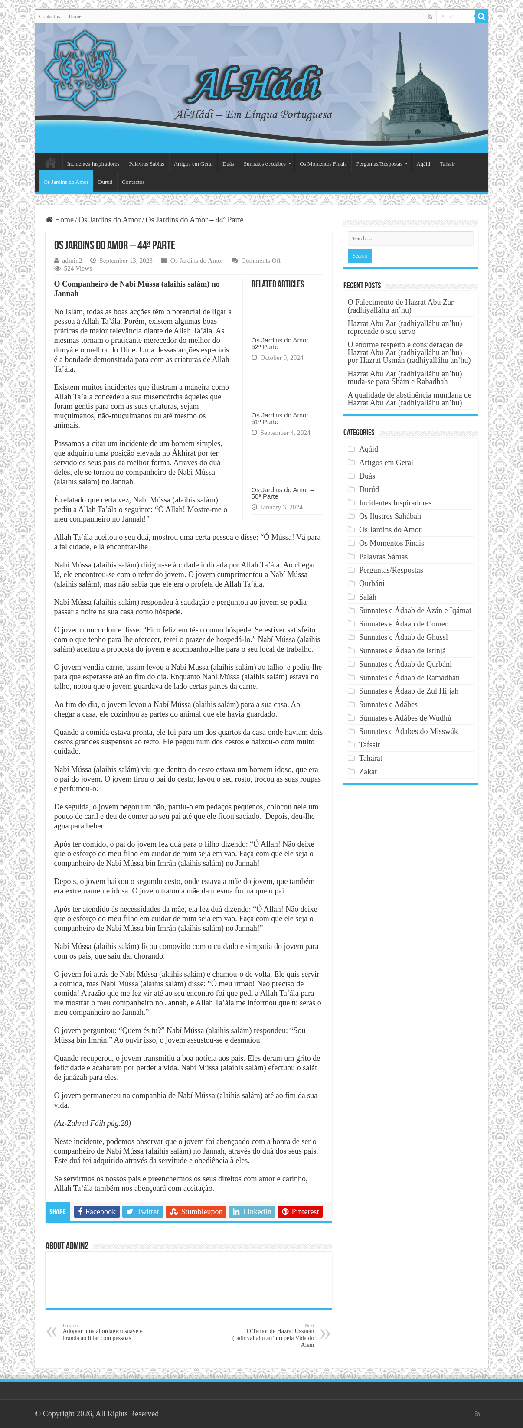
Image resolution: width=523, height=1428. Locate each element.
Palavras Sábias (146, 163)
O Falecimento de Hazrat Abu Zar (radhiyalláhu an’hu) (401, 306)
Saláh (367, 597)
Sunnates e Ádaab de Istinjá (402, 650)
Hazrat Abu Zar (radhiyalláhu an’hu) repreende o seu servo (405, 327)
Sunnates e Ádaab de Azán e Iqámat (415, 610)
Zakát (368, 771)
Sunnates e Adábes (265, 163)
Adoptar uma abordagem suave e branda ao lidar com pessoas (107, 1332)
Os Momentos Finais (323, 163)
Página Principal (50, 162)
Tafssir (447, 163)
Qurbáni (372, 583)
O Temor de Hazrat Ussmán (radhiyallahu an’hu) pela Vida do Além (270, 1335)
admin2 (72, 260)
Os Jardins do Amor (66, 182)
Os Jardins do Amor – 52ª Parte (283, 343)
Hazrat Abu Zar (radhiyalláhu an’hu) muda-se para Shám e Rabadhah (405, 377)
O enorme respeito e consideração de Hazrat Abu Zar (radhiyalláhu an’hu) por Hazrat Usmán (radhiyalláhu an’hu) (409, 352)
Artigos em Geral (193, 163)
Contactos (49, 16)
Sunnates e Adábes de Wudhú (405, 718)
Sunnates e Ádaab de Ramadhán (409, 677)
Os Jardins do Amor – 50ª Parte (283, 493)
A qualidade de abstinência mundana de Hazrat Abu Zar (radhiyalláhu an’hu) (409, 399)
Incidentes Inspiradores (93, 163)
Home (75, 16)
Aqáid (423, 163)
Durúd (105, 182)
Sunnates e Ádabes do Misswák (408, 731)
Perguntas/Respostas (379, 163)
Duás (228, 163)
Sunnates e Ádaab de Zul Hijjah (408, 691)
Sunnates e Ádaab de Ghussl (403, 637)
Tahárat (370, 758)
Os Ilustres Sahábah (390, 516)
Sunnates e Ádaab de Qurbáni (405, 664)
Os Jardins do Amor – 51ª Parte (283, 418)
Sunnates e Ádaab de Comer (403, 623)
